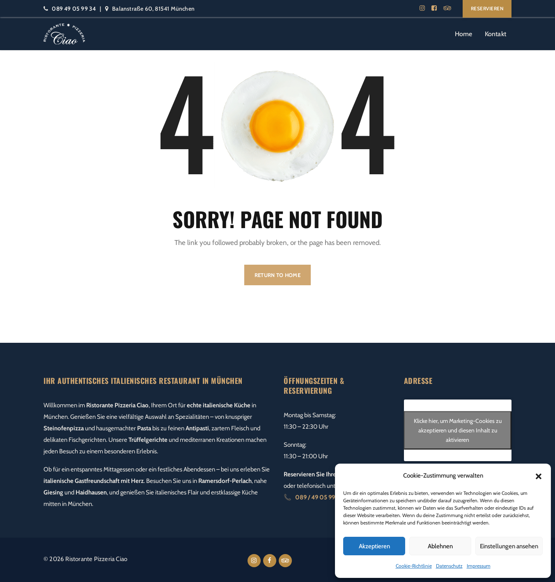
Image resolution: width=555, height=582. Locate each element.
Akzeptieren (374, 546)
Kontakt (495, 34)
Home (463, 34)
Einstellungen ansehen (509, 546)
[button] (538, 475)
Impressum (479, 566)
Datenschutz (449, 566)
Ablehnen (440, 546)
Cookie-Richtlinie (414, 566)
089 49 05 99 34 (74, 8)
